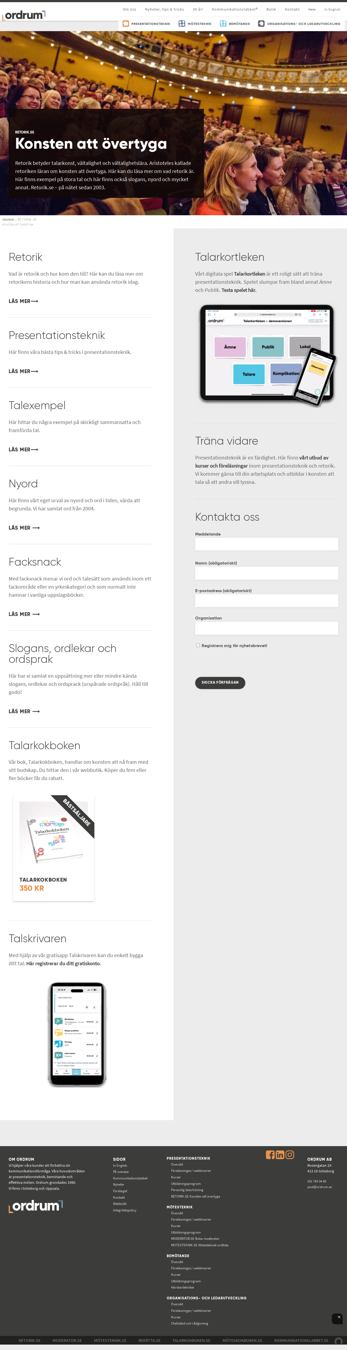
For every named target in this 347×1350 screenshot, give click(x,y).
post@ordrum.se (320, 1186)
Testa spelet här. (239, 289)
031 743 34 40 (317, 1181)
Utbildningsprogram (186, 1183)
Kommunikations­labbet (130, 1178)
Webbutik (118, 1203)
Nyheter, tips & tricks (164, 9)
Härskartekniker (183, 1288)
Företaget (118, 1190)
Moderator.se (67, 1345)
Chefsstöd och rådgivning (190, 1328)
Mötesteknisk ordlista (201, 1245)
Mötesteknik (179, 1208)
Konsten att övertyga (196, 1196)
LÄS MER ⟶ (25, 528)
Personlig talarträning (187, 1190)
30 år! (198, 9)
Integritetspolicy (124, 1210)
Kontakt (292, 9)
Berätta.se (149, 1345)
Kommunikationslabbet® (235, 9)
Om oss (129, 9)
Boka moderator (195, 1239)
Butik (271, 9)
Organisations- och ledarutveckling (189, 1302)
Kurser (175, 1177)
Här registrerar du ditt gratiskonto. (65, 963)
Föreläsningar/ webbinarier (192, 1170)
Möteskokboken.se (242, 1345)
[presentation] (236, 666)
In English (118, 1165)
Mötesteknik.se (110, 1345)
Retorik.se (29, 1345)
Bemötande (178, 1257)
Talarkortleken (250, 273)
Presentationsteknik (189, 1159)
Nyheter (117, 1184)
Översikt (177, 1164)
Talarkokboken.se (191, 1345)
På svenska (119, 1171)
